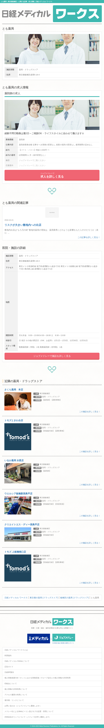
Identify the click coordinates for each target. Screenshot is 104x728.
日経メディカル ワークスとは (16, 650)
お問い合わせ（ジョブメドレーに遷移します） (23, 706)
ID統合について (11, 684)
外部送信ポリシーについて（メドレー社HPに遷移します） (28, 717)
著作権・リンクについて (14, 700)
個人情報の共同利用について (16, 689)
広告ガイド (9, 667)
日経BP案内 (9, 672)
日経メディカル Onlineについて (17, 661)
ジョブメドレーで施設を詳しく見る (52, 356)
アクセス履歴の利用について (16, 695)
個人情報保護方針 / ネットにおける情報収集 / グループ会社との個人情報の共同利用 (37, 678)
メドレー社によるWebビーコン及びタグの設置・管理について (29, 711)
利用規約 (8, 656)
